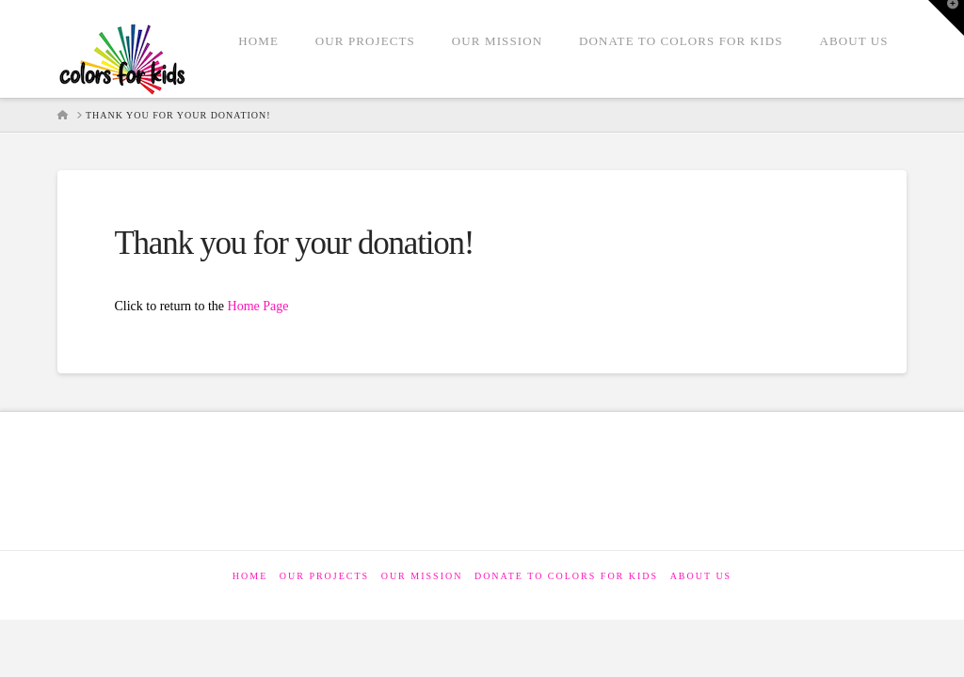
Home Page (258, 306)
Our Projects (324, 576)
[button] (946, 18)
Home (250, 576)
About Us (701, 576)
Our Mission (422, 576)
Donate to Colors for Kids (566, 576)
